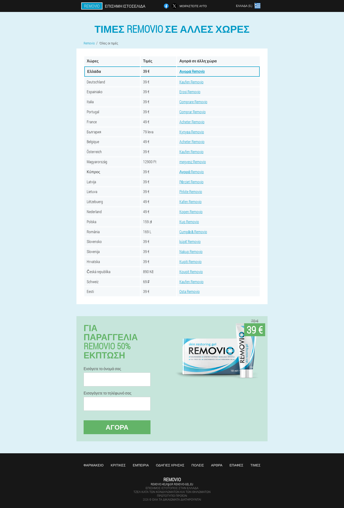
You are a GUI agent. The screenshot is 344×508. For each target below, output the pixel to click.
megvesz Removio (192, 161)
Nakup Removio (191, 251)
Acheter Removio (191, 121)
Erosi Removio (189, 91)
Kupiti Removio (190, 261)
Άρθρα (216, 465)
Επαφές (236, 465)
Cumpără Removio (193, 231)
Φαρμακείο (94, 465)
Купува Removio (191, 131)
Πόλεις (198, 465)
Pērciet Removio (191, 181)
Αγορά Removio (192, 71)
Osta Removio (189, 291)
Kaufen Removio (191, 81)
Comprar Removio (192, 111)
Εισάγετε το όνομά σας (102, 369)
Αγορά (117, 427)
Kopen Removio (191, 211)
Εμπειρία (141, 465)
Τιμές (255, 465)
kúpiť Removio (190, 241)
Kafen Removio (190, 201)
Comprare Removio (193, 101)
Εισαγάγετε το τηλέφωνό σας (107, 393)
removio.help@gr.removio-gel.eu (172, 484)
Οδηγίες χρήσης (170, 465)
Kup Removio (189, 221)
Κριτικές (118, 465)
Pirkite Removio (190, 191)
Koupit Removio (191, 271)
